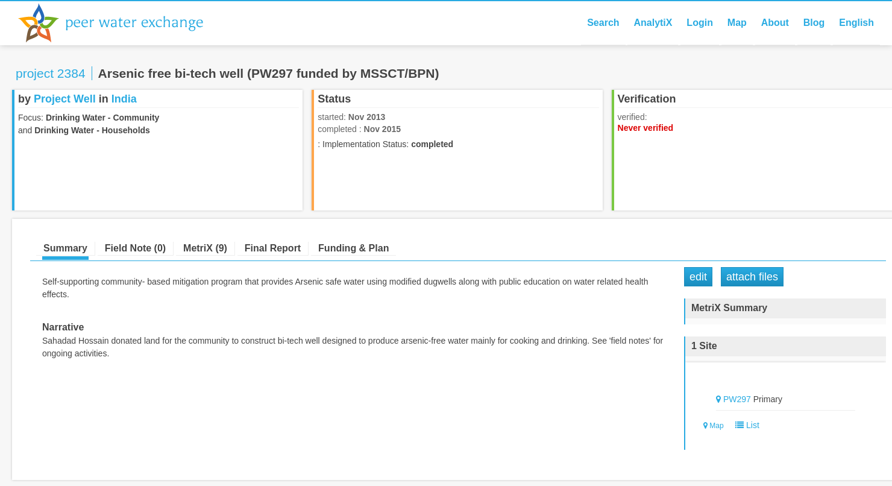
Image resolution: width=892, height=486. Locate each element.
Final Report (273, 248)
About (775, 22)
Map (737, 22)
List (744, 425)
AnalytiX (652, 22)
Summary (65, 248)
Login (699, 22)
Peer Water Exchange (120, 23)
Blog (814, 22)
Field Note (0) (135, 248)
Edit (698, 277)
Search (603, 22)
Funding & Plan (353, 248)
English (856, 22)
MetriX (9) (205, 248)
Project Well (65, 99)
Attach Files (752, 277)
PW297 (737, 399)
